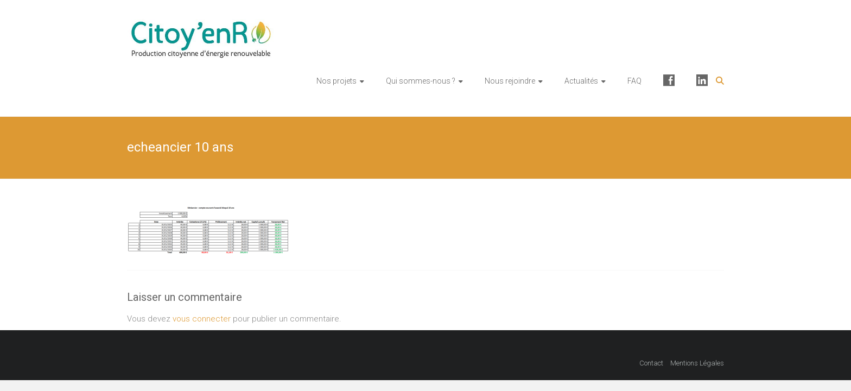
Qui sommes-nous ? (420, 81)
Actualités (581, 81)
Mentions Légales (697, 363)
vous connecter (202, 319)
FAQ (634, 81)
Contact (651, 363)
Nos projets (336, 81)
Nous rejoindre (510, 81)
